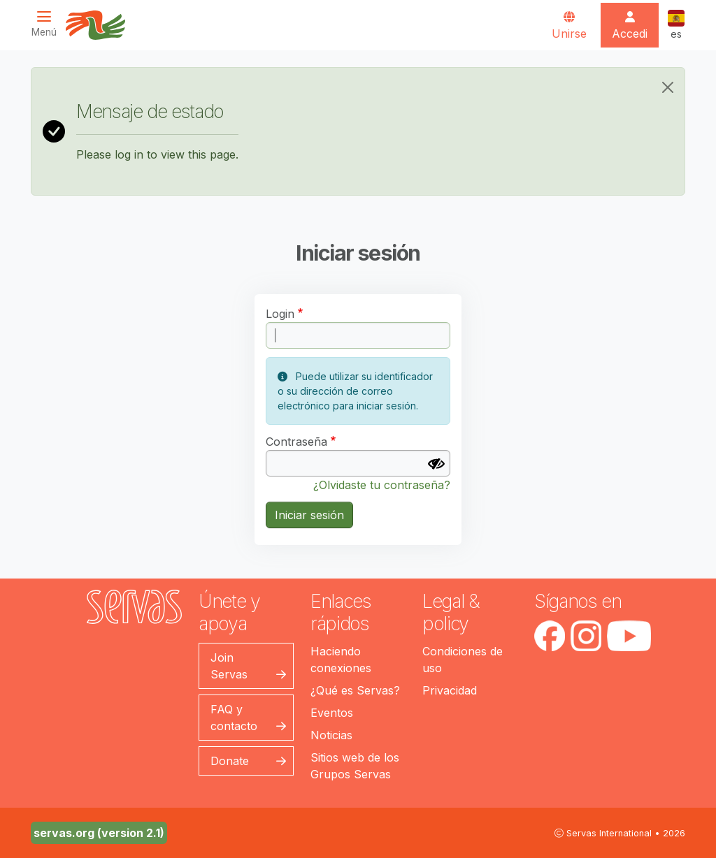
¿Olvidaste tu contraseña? (381, 485)
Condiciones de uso (462, 659)
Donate (229, 761)
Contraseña (296, 442)
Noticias (331, 735)
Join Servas (229, 665)
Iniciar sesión (309, 515)
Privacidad (449, 690)
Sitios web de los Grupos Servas (354, 765)
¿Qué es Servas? (355, 690)
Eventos (331, 713)
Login (280, 314)
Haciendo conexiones (340, 659)
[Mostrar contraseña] (436, 464)
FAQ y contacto (233, 717)
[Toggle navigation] (48, 24)
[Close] (668, 87)
